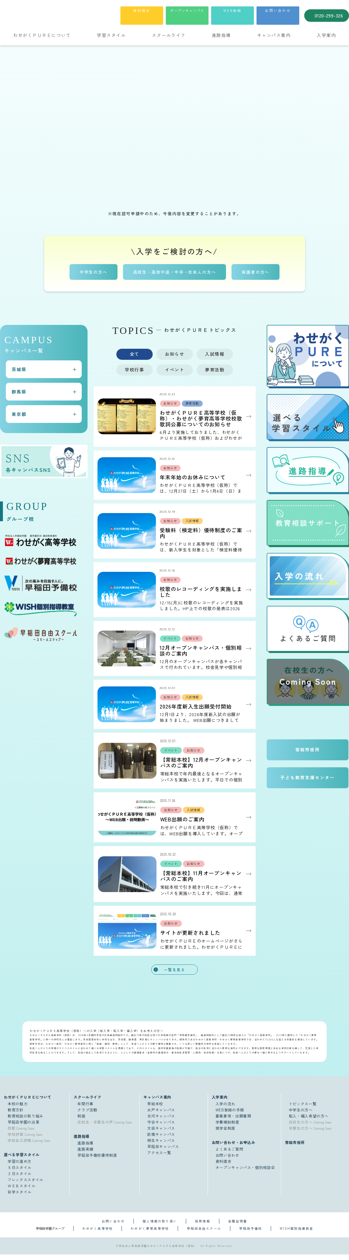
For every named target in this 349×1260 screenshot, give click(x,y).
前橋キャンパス (161, 1139)
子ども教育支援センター (307, 778)
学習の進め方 (19, 1167)
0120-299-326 (329, 15)
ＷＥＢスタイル (21, 1191)
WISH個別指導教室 (296, 1233)
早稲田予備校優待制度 (97, 1160)
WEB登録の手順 (230, 1115)
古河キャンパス (161, 1121)
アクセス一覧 (159, 1158)
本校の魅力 (17, 1109)
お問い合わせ (278, 10)
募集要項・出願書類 (233, 1121)
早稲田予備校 (250, 1233)
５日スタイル (19, 1173)
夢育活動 (214, 369)
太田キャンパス (161, 1133)
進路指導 (85, 1148)
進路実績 (85, 1154)
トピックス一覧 (303, 1109)
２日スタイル (19, 1179)
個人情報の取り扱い (160, 1226)
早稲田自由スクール (204, 1233)
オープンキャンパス (187, 10)
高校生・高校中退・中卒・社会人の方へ (174, 272)
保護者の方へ (256, 272)
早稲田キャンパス (163, 1152)
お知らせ (174, 353)
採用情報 (202, 1226)
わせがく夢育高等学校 (150, 1233)
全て (134, 353)
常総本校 (155, 1109)
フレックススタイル (25, 1185)
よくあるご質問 (229, 1154)
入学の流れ (225, 1109)
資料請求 (141, 10)
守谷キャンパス (161, 1127)
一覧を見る (174, 975)
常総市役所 (307, 750)
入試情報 (214, 353)
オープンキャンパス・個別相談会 (245, 1173)
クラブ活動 (87, 1115)
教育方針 (16, 1115)
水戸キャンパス (161, 1115)
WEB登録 (232, 10)
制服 (81, 1121)
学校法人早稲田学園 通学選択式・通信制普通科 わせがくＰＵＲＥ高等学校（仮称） (62, 15)
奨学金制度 (225, 1133)
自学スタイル (19, 1197)
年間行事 (85, 1109)
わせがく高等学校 (97, 1233)
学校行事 (134, 369)
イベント (174, 369)
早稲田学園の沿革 (23, 1127)
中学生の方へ (93, 272)
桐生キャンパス (161, 1146)
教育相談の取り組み (25, 1121)
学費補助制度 (227, 1127)
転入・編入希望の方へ (309, 1121)
